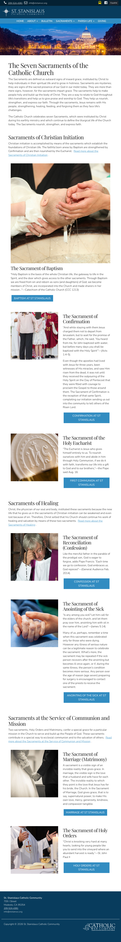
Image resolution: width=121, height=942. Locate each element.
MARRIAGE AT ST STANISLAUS (85, 812)
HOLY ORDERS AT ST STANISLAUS (86, 868)
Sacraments (65, 21)
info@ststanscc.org (35, 3)
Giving (102, 21)
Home (20, 21)
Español (113, 3)
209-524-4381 (12, 3)
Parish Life (86, 21)
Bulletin (46, 21)
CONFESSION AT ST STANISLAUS (86, 584)
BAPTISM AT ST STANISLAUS (32, 298)
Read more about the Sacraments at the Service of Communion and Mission (60, 739)
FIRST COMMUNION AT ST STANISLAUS (86, 483)
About (32, 21)
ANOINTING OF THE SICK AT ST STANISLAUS (86, 697)
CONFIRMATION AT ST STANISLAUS (86, 418)
